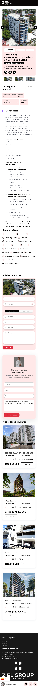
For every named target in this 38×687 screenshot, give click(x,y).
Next (35, 27)
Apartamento (20, 50)
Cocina (15, 237)
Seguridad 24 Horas (28, 256)
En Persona (12, 311)
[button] (35, 3)
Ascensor (32, 234)
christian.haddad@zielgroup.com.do (20, 377)
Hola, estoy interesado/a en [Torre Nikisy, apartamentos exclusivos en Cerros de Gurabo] (19, 405)
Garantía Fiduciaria (26, 241)
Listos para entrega (10, 50)
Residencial (30, 50)
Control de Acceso (11, 241)
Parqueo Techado (11, 249)
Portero (28, 252)
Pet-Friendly (24, 249)
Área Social (22, 234)
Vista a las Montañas (11, 260)
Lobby (32, 245)
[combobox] (19, 304)
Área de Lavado (10, 234)
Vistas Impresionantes (12, 263)
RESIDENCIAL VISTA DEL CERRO (19, 453)
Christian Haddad (19, 370)
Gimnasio (16, 245)
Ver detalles (27, 464)
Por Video (26, 311)
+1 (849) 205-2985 (15, 375)
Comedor (24, 237)
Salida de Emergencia (12, 256)
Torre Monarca (11, 553)
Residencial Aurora (13, 601)
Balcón (7, 237)
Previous (2, 27)
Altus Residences (12, 501)
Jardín (24, 245)
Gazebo (7, 245)
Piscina (7, 252)
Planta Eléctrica (18, 252)
